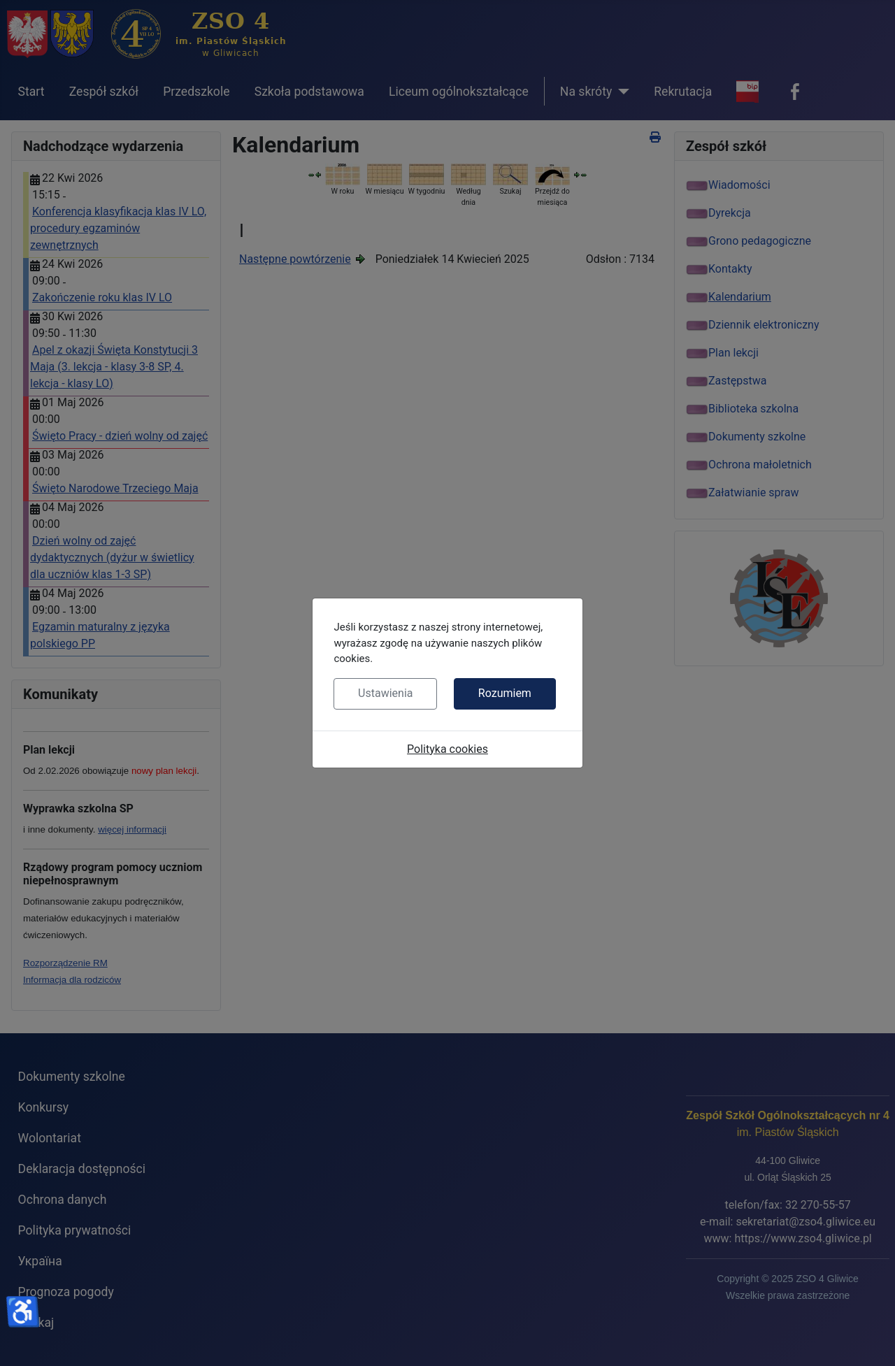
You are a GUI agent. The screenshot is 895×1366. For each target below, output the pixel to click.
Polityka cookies (447, 749)
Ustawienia (385, 693)
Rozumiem (504, 693)
